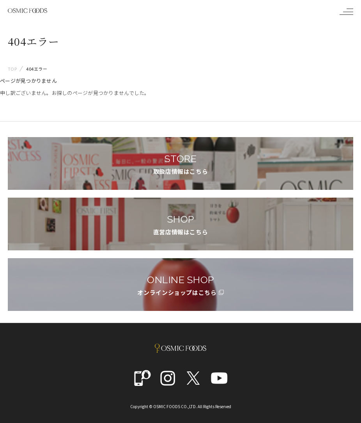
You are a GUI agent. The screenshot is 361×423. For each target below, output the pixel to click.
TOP (12, 69)
